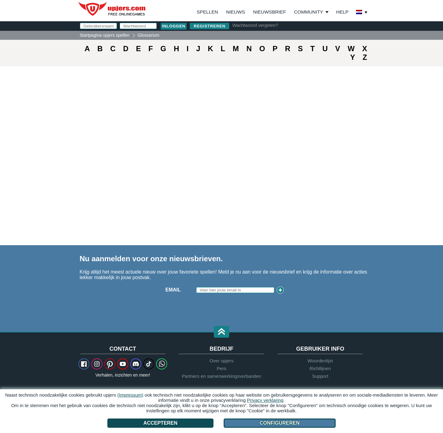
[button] (221, 332)
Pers (221, 368)
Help (342, 11)
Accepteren (160, 423)
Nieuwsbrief (269, 11)
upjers (112, 9)
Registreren (209, 26)
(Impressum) (130, 395)
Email (173, 289)
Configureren (279, 423)
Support (320, 376)
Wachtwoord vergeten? (255, 25)
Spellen (207, 11)
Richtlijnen (320, 368)
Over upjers (221, 360)
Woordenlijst (320, 360)
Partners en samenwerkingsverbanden (221, 376)
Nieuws (235, 11)
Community (308, 11)
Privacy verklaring (265, 400)
